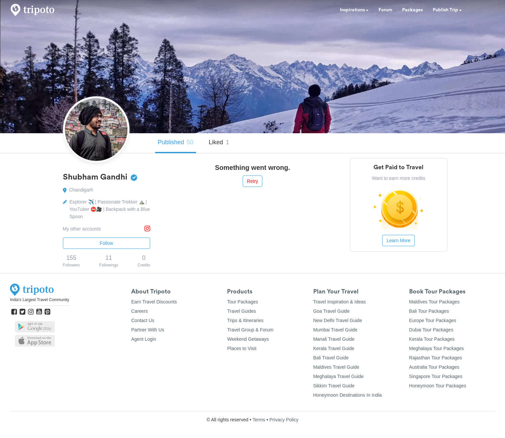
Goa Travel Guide (331, 311)
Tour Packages (242, 301)
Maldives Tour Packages (434, 301)
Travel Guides (241, 311)
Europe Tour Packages (432, 320)
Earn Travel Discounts (154, 301)
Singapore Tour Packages (435, 376)
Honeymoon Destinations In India (347, 395)
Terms (258, 419)
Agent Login (143, 339)
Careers (139, 311)
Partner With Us (147, 329)
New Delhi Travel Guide (337, 320)
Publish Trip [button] (447, 10)
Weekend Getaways (248, 339)
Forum (385, 10)
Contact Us (142, 320)
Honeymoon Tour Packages (437, 385)
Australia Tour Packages (434, 367)
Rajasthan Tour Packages (435, 357)
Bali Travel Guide (331, 357)
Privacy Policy (283, 419)
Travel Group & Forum (250, 329)
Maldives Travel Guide (336, 367)
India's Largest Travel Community (39, 299)
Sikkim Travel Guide (334, 385)
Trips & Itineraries (245, 320)
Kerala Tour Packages (432, 339)
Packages (412, 10)
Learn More (398, 240)
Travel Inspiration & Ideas (339, 301)
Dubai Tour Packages (431, 329)
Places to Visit (241, 348)
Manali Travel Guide (334, 339)
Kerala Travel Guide (334, 348)
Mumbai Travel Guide (335, 329)
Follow (106, 243)
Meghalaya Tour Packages (436, 348)
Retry (252, 181)
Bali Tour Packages (429, 311)
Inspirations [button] (354, 10)
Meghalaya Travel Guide (338, 376)
